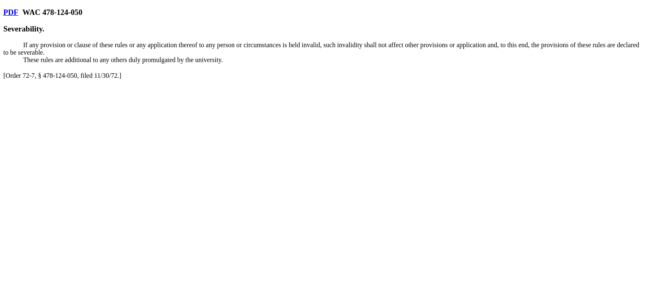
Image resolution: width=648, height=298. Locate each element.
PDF (10, 12)
